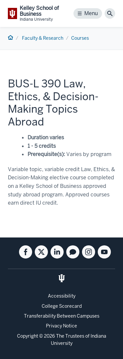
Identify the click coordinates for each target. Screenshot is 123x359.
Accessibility (61, 296)
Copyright (27, 336)
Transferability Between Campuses (61, 316)
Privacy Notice (61, 326)
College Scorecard (62, 306)
